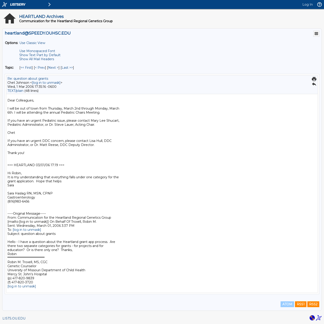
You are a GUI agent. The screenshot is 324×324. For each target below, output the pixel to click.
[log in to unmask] (46, 83)
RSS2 (313, 304)
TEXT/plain (15, 91)
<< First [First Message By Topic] (26, 68)
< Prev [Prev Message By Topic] (40, 68)
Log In (307, 4)
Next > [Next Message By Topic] (53, 68)
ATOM (287, 304)
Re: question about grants (27, 79)
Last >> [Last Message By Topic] (67, 68)
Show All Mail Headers (36, 59)
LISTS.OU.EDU (13, 318)
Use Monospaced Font (37, 51)
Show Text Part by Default (40, 55)
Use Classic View (32, 43)
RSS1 (301, 304)
